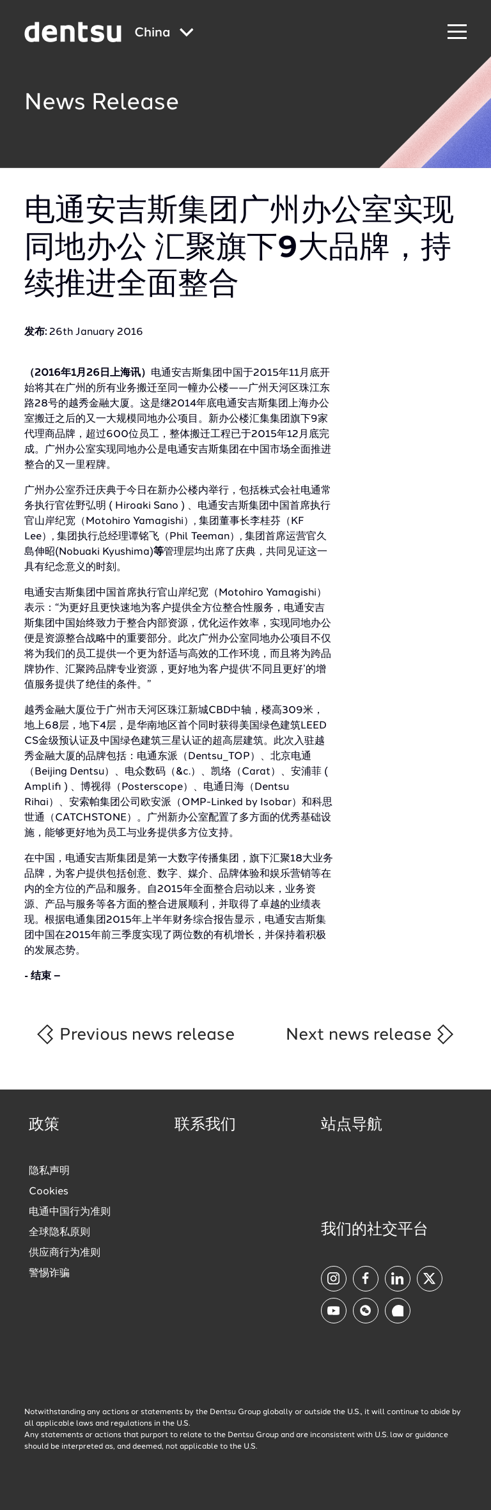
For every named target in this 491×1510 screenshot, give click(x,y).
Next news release (370, 1034)
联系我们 (205, 1125)
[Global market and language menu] (164, 33)
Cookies (48, 1192)
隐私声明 (49, 1171)
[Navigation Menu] (457, 32)
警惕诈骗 (49, 1273)
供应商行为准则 (64, 1253)
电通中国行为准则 (70, 1212)
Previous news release (134, 1034)
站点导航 (351, 1125)
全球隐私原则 (59, 1233)
